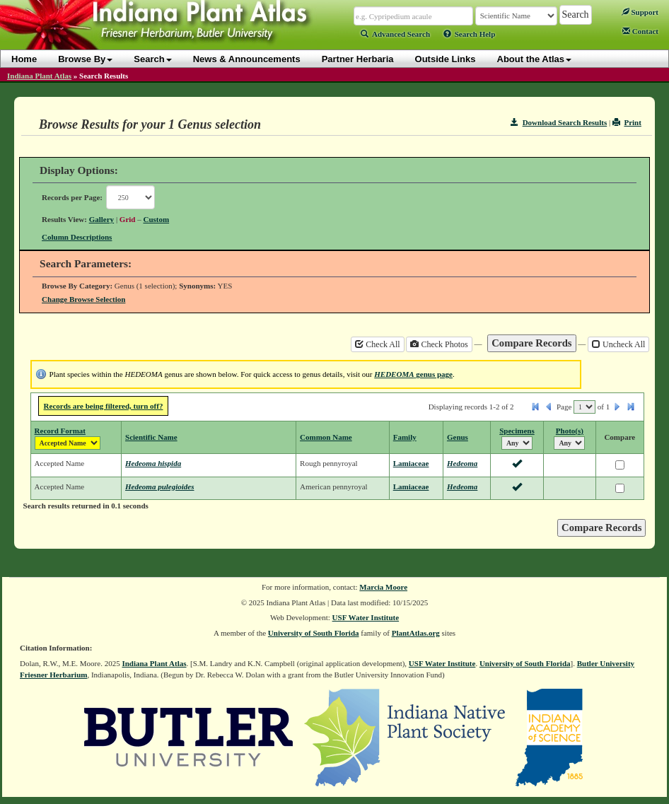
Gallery (101, 219)
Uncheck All (618, 344)
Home (24, 59)
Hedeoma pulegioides (159, 486)
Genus (457, 437)
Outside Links (445, 59)
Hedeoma (462, 463)
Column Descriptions (77, 237)
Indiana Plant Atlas (39, 75)
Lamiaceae (411, 463)
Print (626, 122)
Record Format (60, 430)
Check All (377, 344)
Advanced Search (395, 34)
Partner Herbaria (358, 59)
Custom (156, 219)
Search (152, 59)
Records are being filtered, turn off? (103, 406)
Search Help (469, 34)
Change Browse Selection (83, 299)
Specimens (517, 430)
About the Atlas (534, 59)
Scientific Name (151, 437)
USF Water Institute (366, 617)
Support (640, 12)
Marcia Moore (383, 587)
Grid (128, 219)
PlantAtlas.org (416, 633)
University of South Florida (313, 633)
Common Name (326, 437)
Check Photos (438, 344)
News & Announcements (247, 59)
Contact (640, 31)
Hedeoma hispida (153, 463)
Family (405, 437)
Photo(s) (569, 430)
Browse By (85, 59)
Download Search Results (559, 122)
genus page (413, 374)
